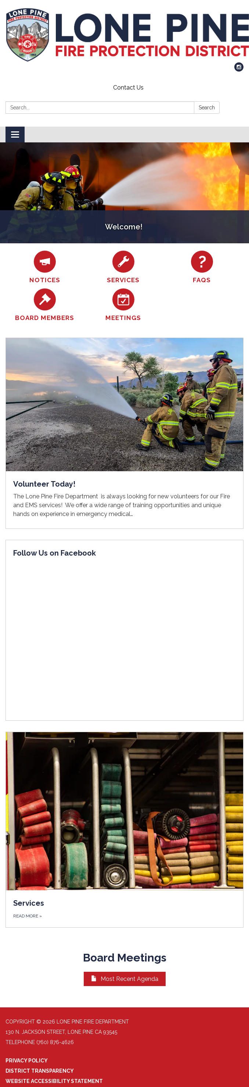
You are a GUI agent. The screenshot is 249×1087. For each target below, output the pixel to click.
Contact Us (128, 87)
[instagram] (238, 69)
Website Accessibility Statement (54, 1081)
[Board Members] (45, 305)
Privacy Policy (27, 1061)
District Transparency (40, 1071)
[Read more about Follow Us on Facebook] (124, 630)
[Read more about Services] (124, 830)
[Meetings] (123, 305)
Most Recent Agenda (124, 978)
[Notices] (45, 267)
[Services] (123, 267)
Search (207, 107)
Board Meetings (124, 957)
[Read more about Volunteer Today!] (124, 433)
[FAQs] (202, 267)
